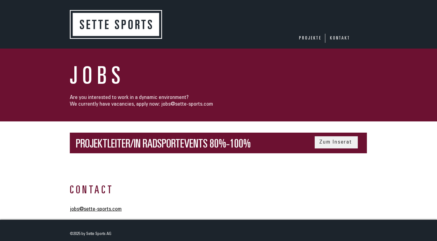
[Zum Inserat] (336, 142)
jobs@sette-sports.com (187, 104)
